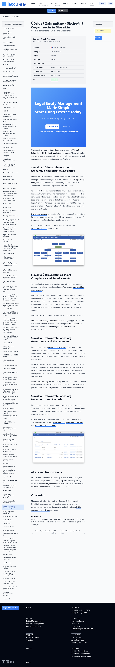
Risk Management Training (82, 629)
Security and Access (79, 642)
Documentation (32, 637)
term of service (44, 387)
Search (103, 3)
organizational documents (45, 425)
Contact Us (67, 127)
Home (28, 607)
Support (29, 635)
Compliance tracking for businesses (45, 320)
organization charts (39, 228)
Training (29, 640)
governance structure (57, 347)
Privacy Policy (76, 637)
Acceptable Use (77, 640)
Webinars (75, 623)
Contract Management (80, 610)
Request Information (10, 608)
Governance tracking (39, 381)
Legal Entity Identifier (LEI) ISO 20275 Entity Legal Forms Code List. (58, 519)
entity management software (66, 132)
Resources (75, 618)
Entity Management (79, 612)
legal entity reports (59, 481)
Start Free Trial (52, 127)
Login (110, 3)
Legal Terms (76, 635)
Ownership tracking (39, 214)
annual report (74, 323)
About (28, 662)
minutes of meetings (74, 422)
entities (54, 80)
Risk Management (33, 626)
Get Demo (63, 11)
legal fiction (39, 191)
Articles (29, 618)
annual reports (59, 422)
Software (75, 607)
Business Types (77, 621)
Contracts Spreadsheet (80, 654)
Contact (29, 648)
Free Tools (75, 648)
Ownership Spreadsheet (81, 656)
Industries (75, 626)
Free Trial (51, 11)
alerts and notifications (40, 487)
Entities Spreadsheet (79, 651)
